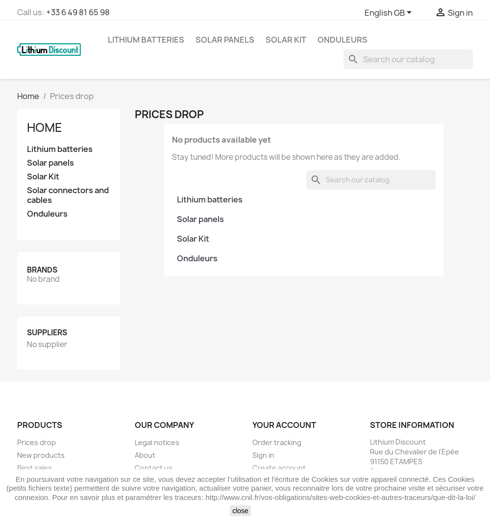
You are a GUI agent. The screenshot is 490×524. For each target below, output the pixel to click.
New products (41, 455)
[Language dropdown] (390, 13)
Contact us (153, 468)
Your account (284, 425)
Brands (42, 270)
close (240, 511)
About (145, 455)
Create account (279, 468)
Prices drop (36, 442)
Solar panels (225, 39)
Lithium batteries (146, 39)
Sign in (263, 455)
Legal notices (157, 442)
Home (44, 127)
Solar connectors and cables (68, 195)
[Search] (408, 59)
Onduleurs (343, 39)
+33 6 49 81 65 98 (78, 12)
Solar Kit (286, 39)
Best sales (34, 468)
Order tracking (276, 442)
